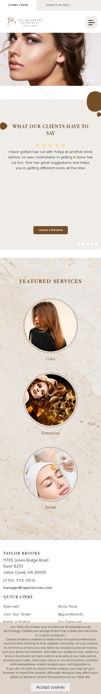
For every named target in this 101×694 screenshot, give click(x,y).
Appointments (71, 614)
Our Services (70, 622)
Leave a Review (51, 230)
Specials (11, 606)
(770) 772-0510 (19, 580)
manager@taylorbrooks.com (27, 587)
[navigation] (91, 22)
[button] (88, 80)
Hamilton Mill (58, 5)
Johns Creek (18, 5)
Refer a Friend (16, 622)
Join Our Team (17, 614)
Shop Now (68, 606)
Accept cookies (50, 687)
